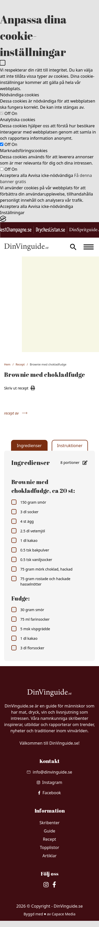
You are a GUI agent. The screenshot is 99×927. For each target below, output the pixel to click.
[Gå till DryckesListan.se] (50, 230)
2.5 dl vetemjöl (28, 530)
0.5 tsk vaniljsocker (31, 559)
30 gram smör (27, 609)
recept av (16, 413)
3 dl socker (25, 511)
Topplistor (49, 847)
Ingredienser (29, 445)
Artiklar (49, 856)
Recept (20, 364)
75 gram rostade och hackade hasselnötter (40, 581)
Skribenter (49, 822)
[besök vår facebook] (49, 793)
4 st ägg (22, 521)
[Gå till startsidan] (26, 247)
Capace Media (63, 914)
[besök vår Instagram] (49, 782)
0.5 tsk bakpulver (30, 549)
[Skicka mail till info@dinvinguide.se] (49, 772)
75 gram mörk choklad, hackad (42, 569)
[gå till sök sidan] (73, 247)
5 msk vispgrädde (30, 628)
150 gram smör (28, 502)
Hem (7, 364)
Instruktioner (70, 445)
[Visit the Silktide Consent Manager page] (49, 219)
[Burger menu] (88, 247)
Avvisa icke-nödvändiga (50, 175)
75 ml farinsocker (30, 619)
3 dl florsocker (27, 647)
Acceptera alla (13, 175)
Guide (49, 831)
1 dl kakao (24, 540)
